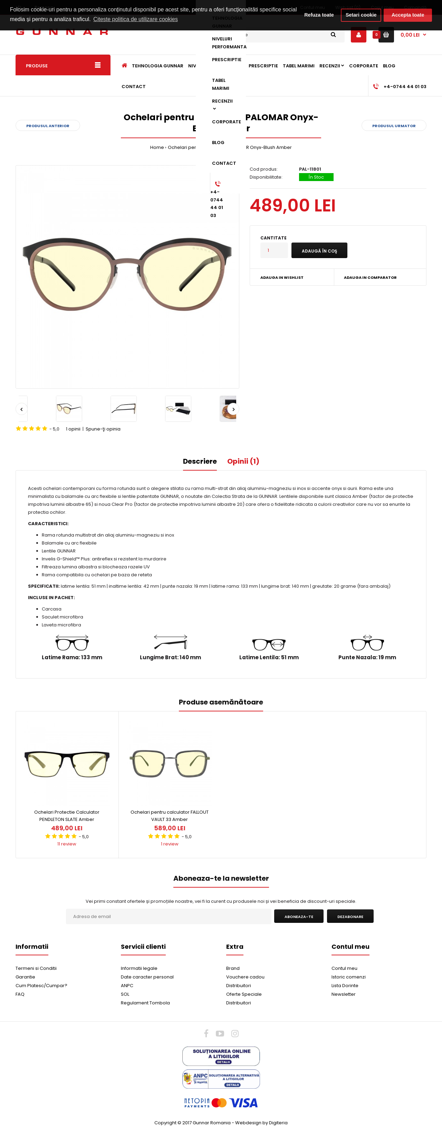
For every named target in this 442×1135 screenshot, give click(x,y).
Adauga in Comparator (370, 277)
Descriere (200, 461)
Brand (233, 968)
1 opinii (73, 429)
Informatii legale (139, 968)
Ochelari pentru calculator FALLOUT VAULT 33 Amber (170, 816)
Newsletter (344, 994)
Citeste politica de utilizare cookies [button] (135, 19)
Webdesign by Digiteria (261, 1122)
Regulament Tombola (145, 1003)
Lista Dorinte (345, 985)
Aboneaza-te (299, 916)
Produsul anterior (47, 126)
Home (157, 147)
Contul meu (344, 968)
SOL (125, 994)
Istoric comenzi (349, 977)
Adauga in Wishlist (282, 277)
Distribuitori (238, 985)
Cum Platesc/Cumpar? (41, 985)
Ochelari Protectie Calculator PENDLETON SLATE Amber (66, 816)
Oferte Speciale (244, 994)
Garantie (25, 977)
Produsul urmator (394, 126)
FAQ (20, 994)
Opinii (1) (243, 461)
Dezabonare (350, 916)
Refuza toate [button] (319, 15)
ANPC (127, 985)
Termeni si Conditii (36, 968)
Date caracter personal (147, 977)
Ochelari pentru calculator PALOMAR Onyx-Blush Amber (230, 147)
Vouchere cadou (245, 977)
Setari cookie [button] (361, 15)
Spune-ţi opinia (103, 429)
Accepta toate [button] (408, 15)
